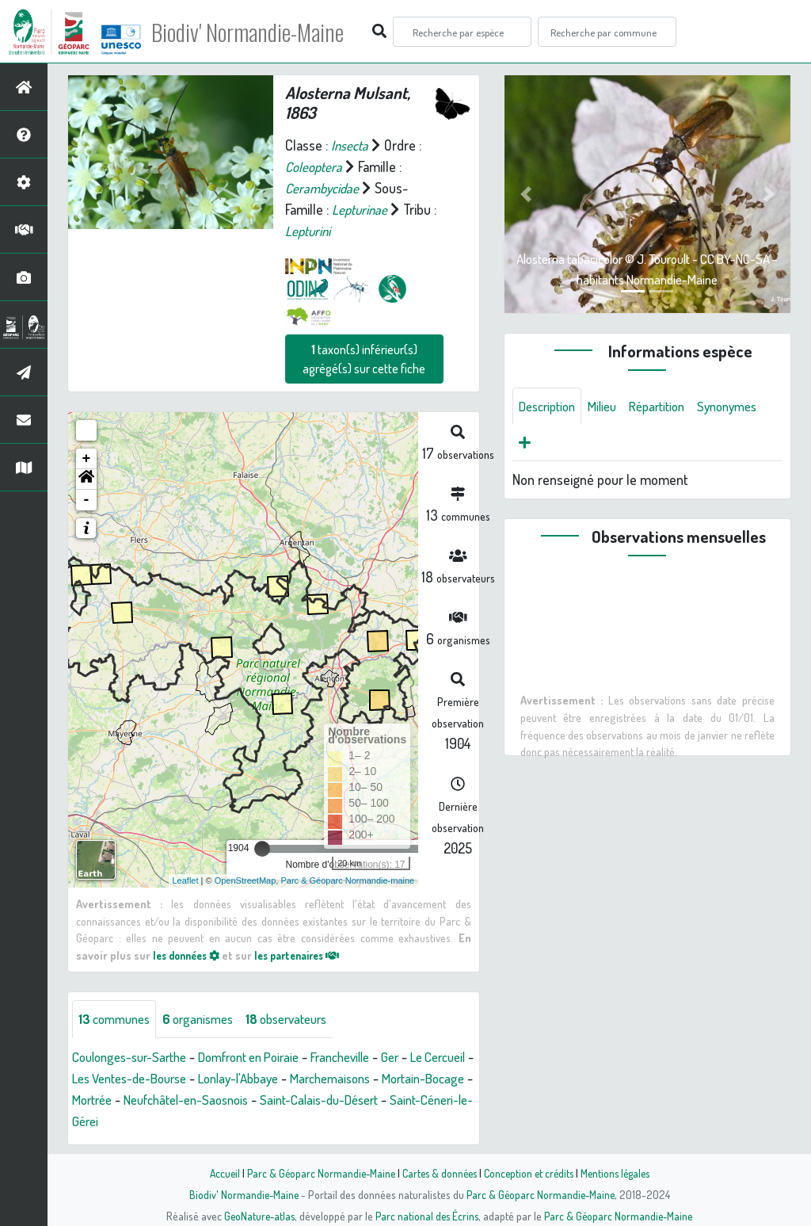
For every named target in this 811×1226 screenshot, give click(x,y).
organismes (207, 1019)
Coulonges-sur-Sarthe (135, 1057)
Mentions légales (621, 1173)
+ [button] (86, 458)
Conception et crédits (530, 1173)
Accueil (216, 1173)
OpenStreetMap (245, 880)
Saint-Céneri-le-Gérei (181, 1121)
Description (550, 406)
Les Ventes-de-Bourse (194, 1078)
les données (190, 954)
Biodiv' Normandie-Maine (260, 32)
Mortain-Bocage (117, 1100)
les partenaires (309, 954)
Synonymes (551, 444)
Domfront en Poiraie (266, 1057)
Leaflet (186, 880)
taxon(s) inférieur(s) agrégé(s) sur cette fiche (364, 359)
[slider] (262, 849)
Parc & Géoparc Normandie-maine (347, 880)
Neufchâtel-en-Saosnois (298, 1100)
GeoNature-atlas (256, 1216)
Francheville (368, 1057)
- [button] (86, 500)
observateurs (304, 1019)
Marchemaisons (415, 1078)
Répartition (670, 406)
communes (117, 1019)
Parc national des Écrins (427, 1216)
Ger (422, 1057)
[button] (86, 479)
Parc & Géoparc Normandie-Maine (315, 1173)
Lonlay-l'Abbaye (314, 1078)
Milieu (610, 406)
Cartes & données (437, 1173)
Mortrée (196, 1100)
